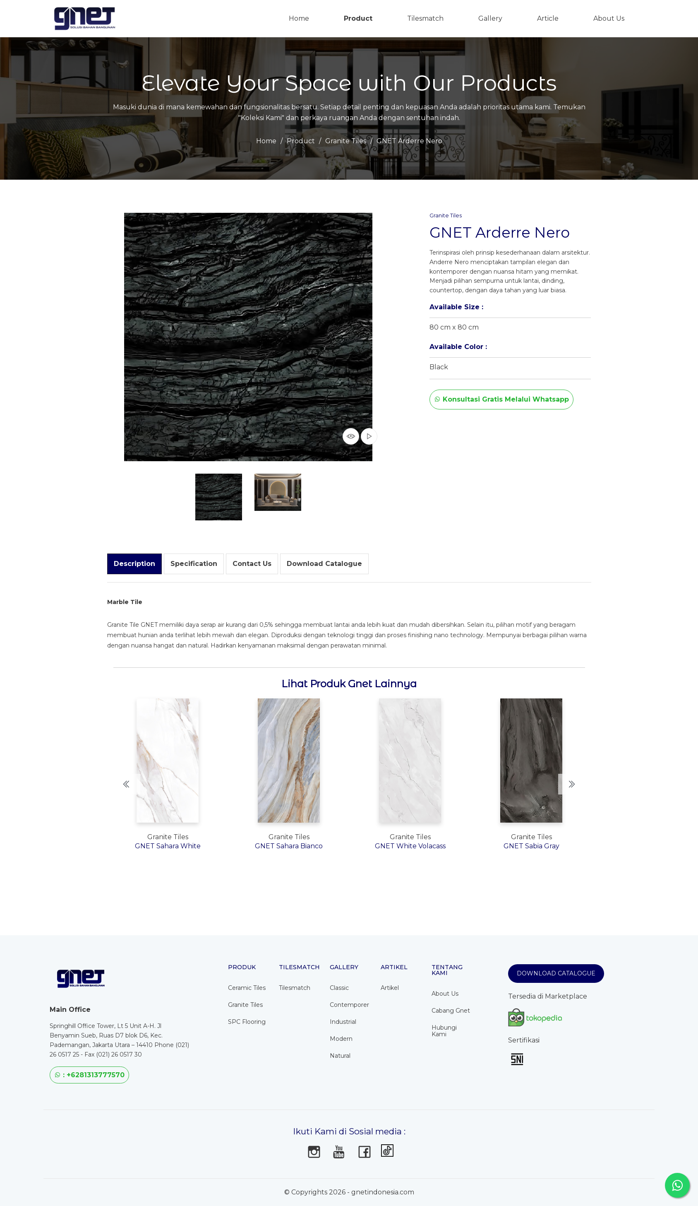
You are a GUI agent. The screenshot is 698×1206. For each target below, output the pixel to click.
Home (266, 141)
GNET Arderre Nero (409, 141)
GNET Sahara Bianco (289, 846)
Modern (341, 1038)
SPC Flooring (247, 1021)
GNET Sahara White (168, 846)
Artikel (390, 988)
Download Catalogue (556, 973)
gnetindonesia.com (382, 1192)
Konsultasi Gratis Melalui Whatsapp (501, 399)
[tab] (134, 564)
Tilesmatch (425, 18)
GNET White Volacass (410, 846)
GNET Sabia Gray (531, 846)
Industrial (343, 1021)
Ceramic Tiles (247, 988)
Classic (339, 988)
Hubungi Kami (444, 1031)
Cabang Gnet (451, 1010)
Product (358, 18)
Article (548, 18)
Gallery (490, 18)
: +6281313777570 (89, 1075)
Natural (340, 1055)
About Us (608, 18)
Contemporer (349, 1005)
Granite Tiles (345, 141)
